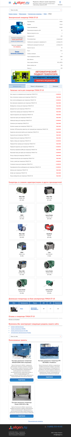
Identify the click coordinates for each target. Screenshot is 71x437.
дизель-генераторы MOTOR (18, 328)
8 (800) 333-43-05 (54, 427)
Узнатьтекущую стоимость (17, 52)
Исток (21, 308)
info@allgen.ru (58, 435)
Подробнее (21, 380)
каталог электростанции (17, 327)
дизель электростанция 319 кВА (19, 330)
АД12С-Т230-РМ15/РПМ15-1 (34, 308)
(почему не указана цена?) (17, 41)
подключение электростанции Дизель (21, 332)
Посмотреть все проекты (35, 421)
